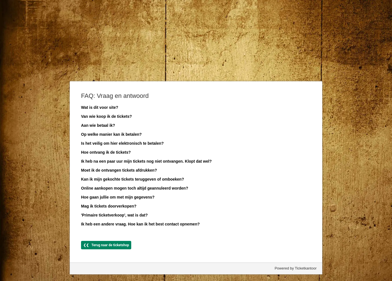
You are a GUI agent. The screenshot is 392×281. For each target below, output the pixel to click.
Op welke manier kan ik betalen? (111, 134)
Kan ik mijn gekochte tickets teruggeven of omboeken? (132, 179)
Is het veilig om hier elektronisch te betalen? (122, 143)
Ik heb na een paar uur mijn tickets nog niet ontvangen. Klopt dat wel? (146, 161)
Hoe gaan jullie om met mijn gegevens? (118, 197)
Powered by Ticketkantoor (296, 268)
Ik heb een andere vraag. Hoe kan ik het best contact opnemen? (140, 224)
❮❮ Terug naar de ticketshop (106, 245)
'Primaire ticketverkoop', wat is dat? (114, 215)
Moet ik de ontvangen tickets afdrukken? (119, 170)
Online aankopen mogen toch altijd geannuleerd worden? (134, 188)
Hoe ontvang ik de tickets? (106, 152)
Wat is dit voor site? (99, 107)
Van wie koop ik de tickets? (106, 116)
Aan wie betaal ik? (98, 125)
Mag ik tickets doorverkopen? (109, 206)
